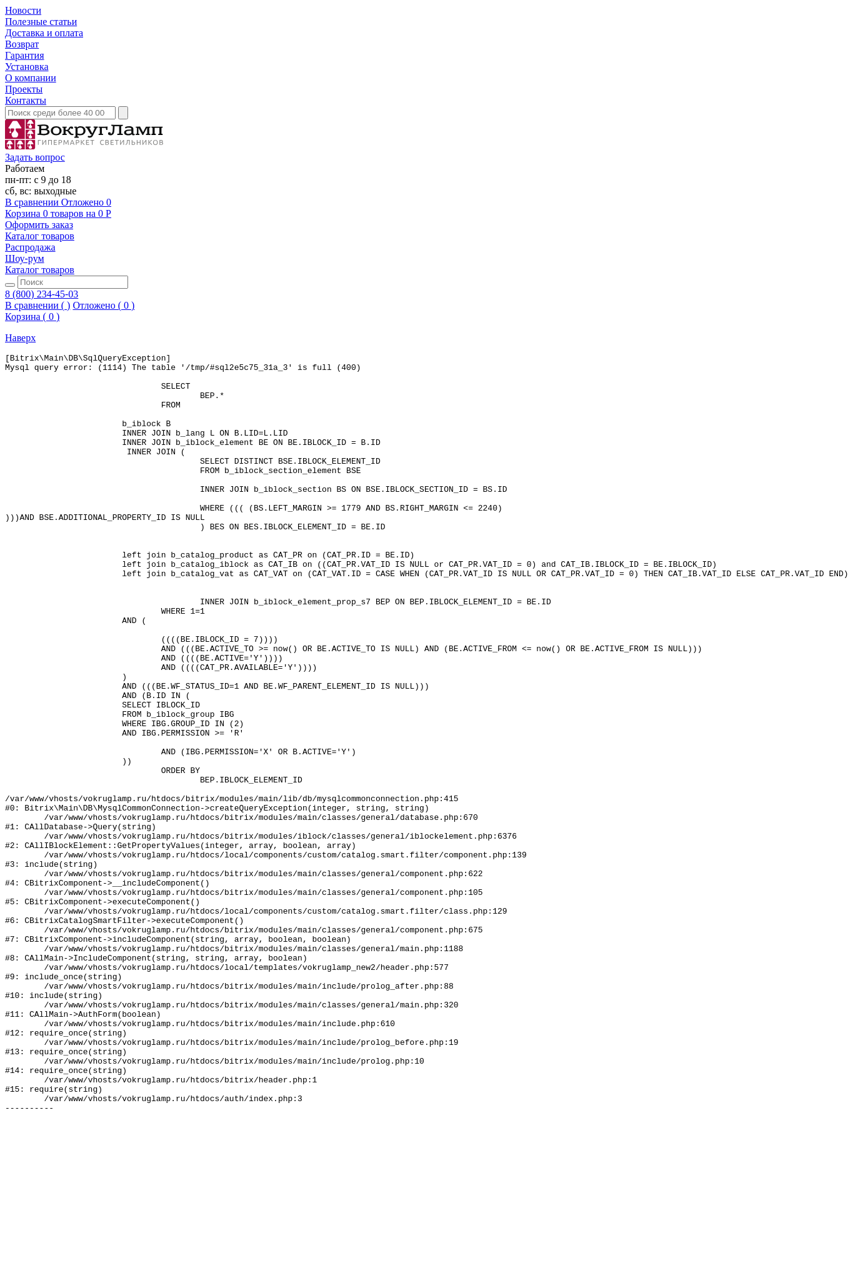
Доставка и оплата (44, 32)
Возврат (22, 44)
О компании (30, 77)
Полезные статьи (41, 21)
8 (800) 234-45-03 (41, 294)
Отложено (86, 202)
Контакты (25, 100)
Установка (27, 66)
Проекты (23, 89)
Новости (23, 10)
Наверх (20, 337)
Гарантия (24, 55)
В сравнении (33, 202)
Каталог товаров (39, 236)
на (58, 219)
